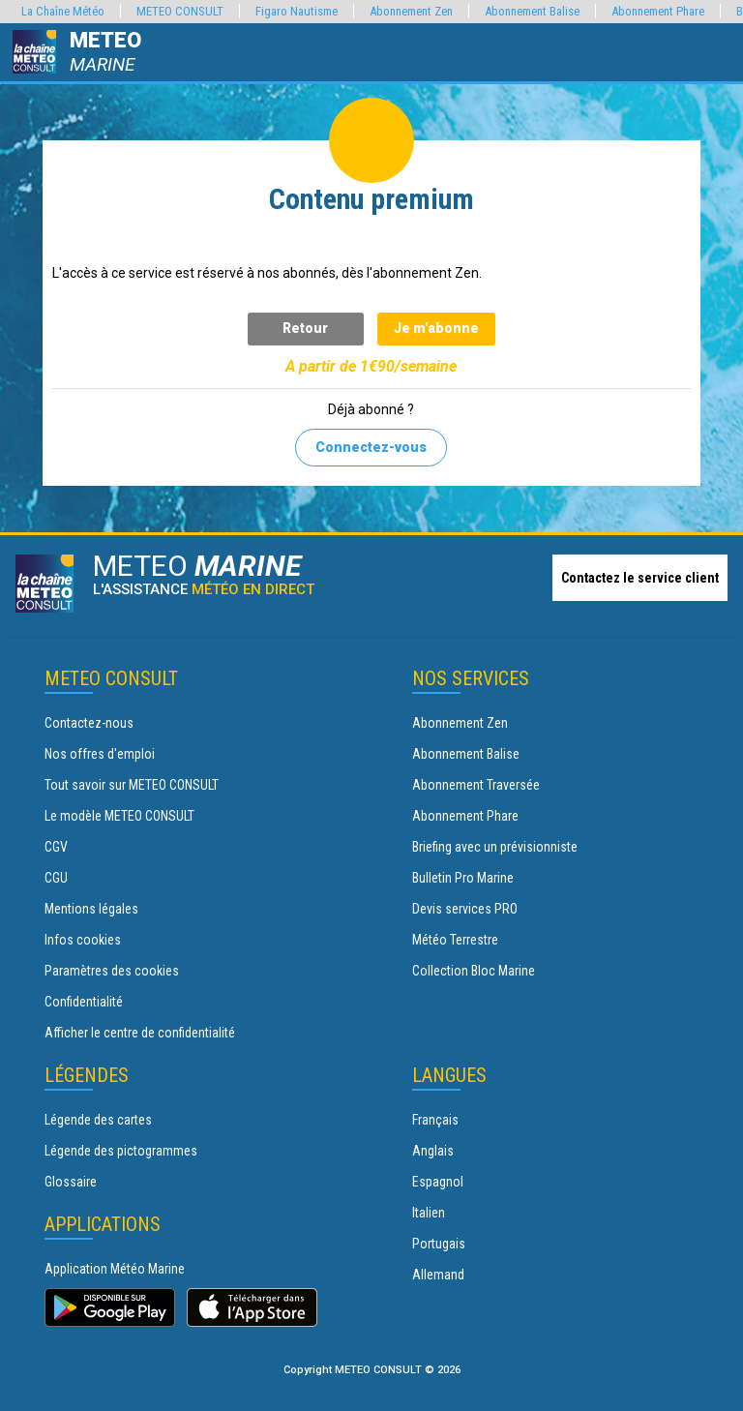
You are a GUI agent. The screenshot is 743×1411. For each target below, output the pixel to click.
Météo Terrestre (455, 939)
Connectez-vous (371, 447)
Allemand (438, 1274)
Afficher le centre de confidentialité (140, 1032)
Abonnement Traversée (476, 785)
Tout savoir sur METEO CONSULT (132, 785)
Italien (428, 1212)
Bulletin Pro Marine (463, 878)
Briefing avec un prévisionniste (495, 847)
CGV (56, 847)
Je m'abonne (436, 328)
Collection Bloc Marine (473, 970)
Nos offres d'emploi (100, 754)
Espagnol (437, 1181)
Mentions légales (91, 908)
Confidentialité (84, 1001)
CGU (56, 878)
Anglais (433, 1150)
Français (435, 1119)
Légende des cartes (98, 1119)
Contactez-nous (89, 723)
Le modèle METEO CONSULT (119, 816)
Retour (305, 328)
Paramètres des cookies (112, 970)
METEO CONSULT (179, 11)
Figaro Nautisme (296, 11)
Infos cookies (83, 939)
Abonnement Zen (460, 723)
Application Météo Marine (115, 1268)
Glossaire (71, 1181)
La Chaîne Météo (62, 11)
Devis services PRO (465, 908)
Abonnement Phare (465, 816)
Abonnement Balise (466, 754)
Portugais (438, 1243)
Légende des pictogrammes (121, 1150)
